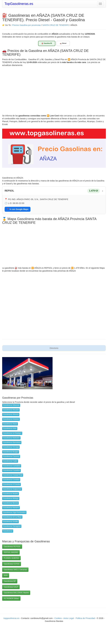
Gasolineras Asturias (11, 419)
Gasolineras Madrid (10, 494)
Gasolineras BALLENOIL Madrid (16, 593)
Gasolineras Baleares (11, 438)
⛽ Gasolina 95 (47, 43)
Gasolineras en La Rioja (12, 517)
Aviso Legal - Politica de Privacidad (79, 618)
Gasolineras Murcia (10, 503)
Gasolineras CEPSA (11, 564)
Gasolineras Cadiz (10, 461)
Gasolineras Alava (10, 424)
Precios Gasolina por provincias (26, 25)
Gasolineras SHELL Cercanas (15, 570)
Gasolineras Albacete (11, 405)
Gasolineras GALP (11, 587)
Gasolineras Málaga (10, 498)
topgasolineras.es (11, 618)
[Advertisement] (54, 88)
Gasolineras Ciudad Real (12, 475)
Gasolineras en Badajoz (12, 433)
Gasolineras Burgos (10, 452)
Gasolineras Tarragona (12, 526)
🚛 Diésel (63, 43)
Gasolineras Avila (9, 428)
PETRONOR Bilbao (11, 598)
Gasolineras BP (10, 581)
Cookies (58, 618)
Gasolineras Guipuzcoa (12, 489)
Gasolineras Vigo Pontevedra (14, 512)
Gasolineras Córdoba (11, 480)
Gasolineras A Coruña (11, 484)
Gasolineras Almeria (10, 414)
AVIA (6, 575)
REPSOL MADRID (11, 552)
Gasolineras (7, 531)
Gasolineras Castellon (11, 470)
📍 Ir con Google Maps (17, 209)
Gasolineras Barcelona (12, 442)
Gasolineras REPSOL (12, 547)
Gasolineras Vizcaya (11, 447)
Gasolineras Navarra (11, 508)
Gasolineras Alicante (11, 410)
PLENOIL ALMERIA (11, 558)
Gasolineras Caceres (11, 456)
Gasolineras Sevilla (10, 522)
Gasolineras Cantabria (11, 466)
